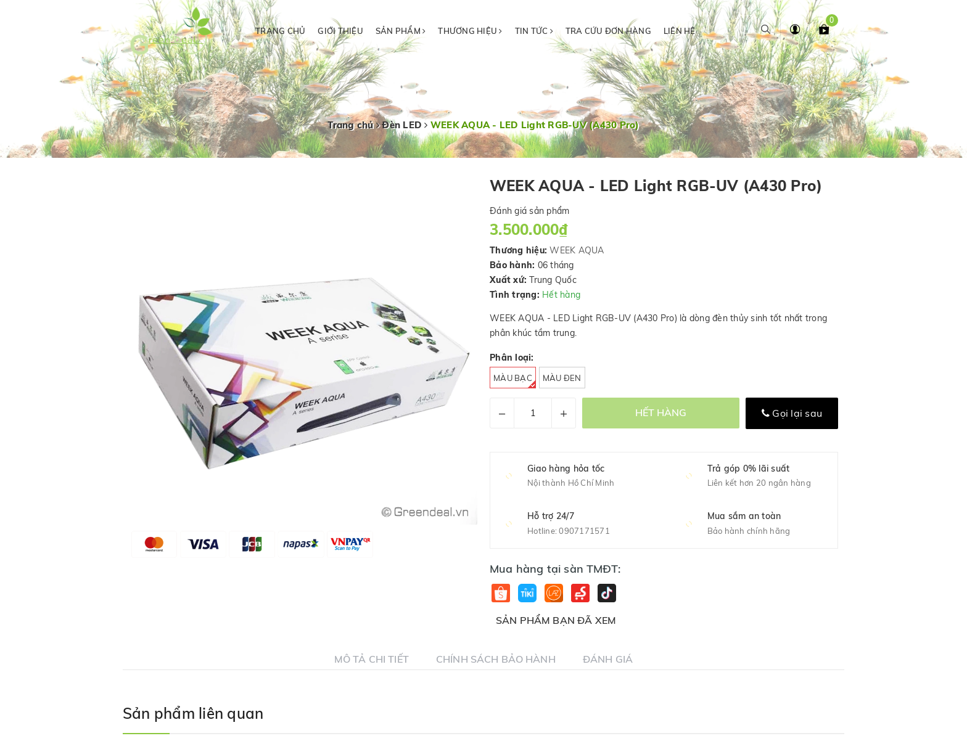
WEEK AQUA (576, 250)
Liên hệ (680, 31)
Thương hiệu (470, 31)
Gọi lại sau (792, 413)
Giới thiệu (340, 31)
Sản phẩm (401, 31)
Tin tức (534, 31)
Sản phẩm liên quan (193, 713)
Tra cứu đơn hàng (608, 31)
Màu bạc (514, 380)
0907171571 (584, 531)
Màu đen (562, 378)
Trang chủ (280, 31)
